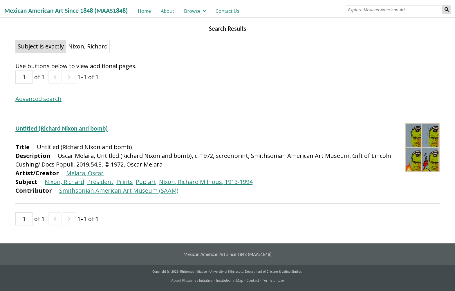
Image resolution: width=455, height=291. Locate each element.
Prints (124, 182)
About (167, 11)
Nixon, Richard (64, 182)
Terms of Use (273, 280)
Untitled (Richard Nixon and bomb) (61, 128)
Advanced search (38, 99)
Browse (192, 11)
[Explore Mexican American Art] (394, 9)
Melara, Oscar (85, 173)
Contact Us (227, 11)
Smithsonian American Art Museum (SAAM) (118, 190)
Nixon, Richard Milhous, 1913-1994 (205, 182)
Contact (252, 280)
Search (447, 9)
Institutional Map (229, 280)
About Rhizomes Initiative (192, 280)
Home (144, 11)
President (100, 182)
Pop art (146, 182)
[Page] (24, 77)
